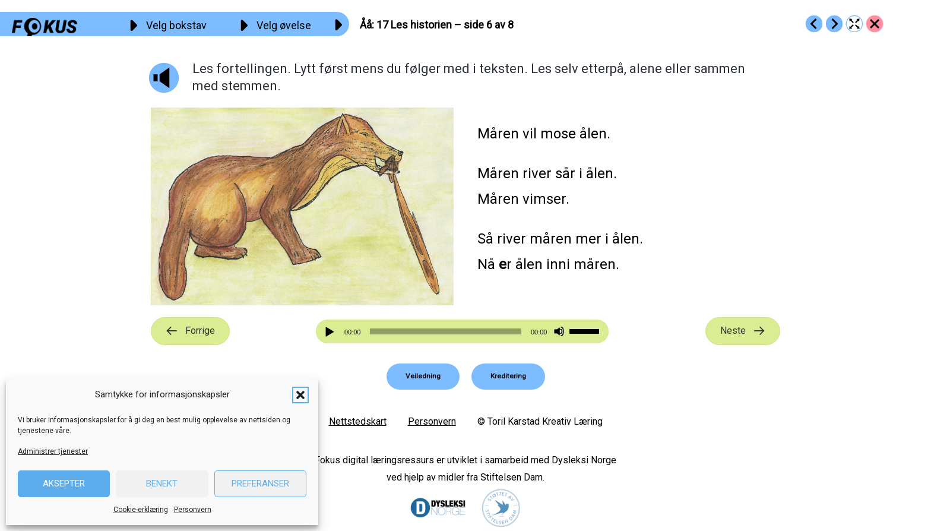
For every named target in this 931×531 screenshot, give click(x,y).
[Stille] (559, 332)
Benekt (162, 483)
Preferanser (260, 483)
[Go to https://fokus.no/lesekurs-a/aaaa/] (874, 24)
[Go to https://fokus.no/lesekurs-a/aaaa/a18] (834, 24)
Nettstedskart (358, 421)
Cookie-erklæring (140, 509)
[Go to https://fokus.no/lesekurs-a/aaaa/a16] (814, 24)
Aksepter (64, 483)
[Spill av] (331, 332)
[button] (300, 395)
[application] (462, 331)
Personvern (192, 509)
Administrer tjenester (53, 451)
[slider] (445, 331)
